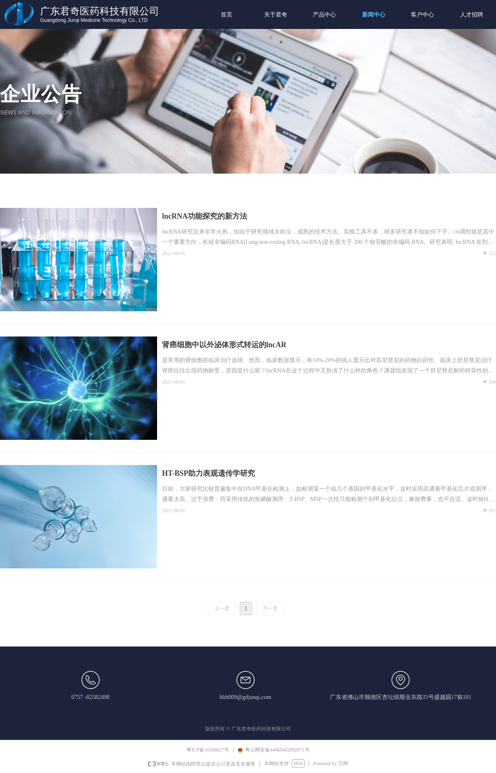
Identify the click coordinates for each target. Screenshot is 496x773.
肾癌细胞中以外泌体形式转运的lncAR (224, 345)
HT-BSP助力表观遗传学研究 (208, 473)
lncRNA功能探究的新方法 (204, 216)
